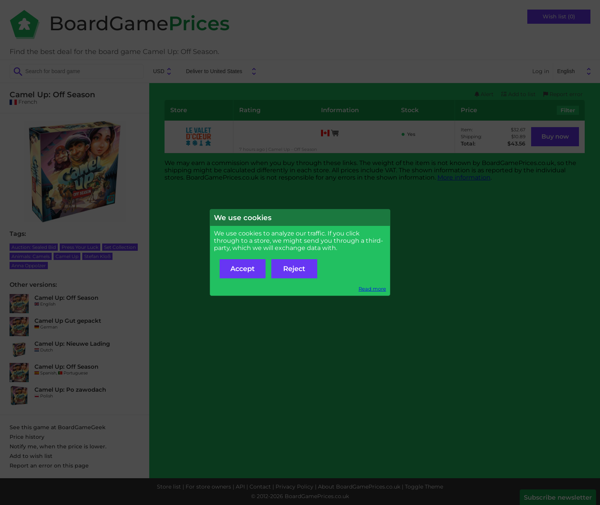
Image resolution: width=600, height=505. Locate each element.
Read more (372, 289)
